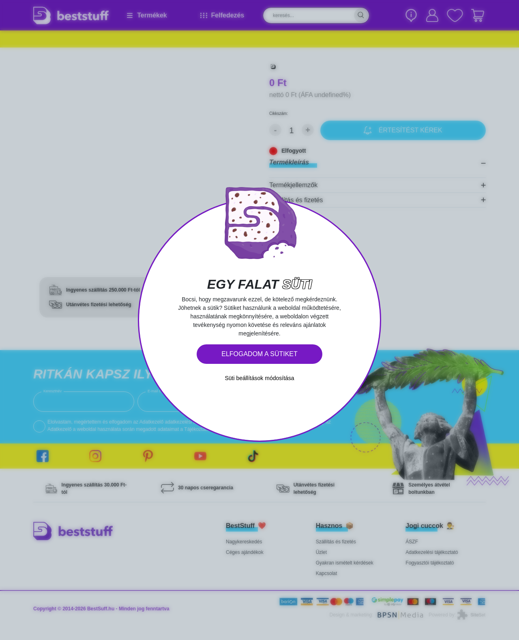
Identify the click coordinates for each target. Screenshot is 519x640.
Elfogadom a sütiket (259, 353)
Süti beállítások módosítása (259, 378)
